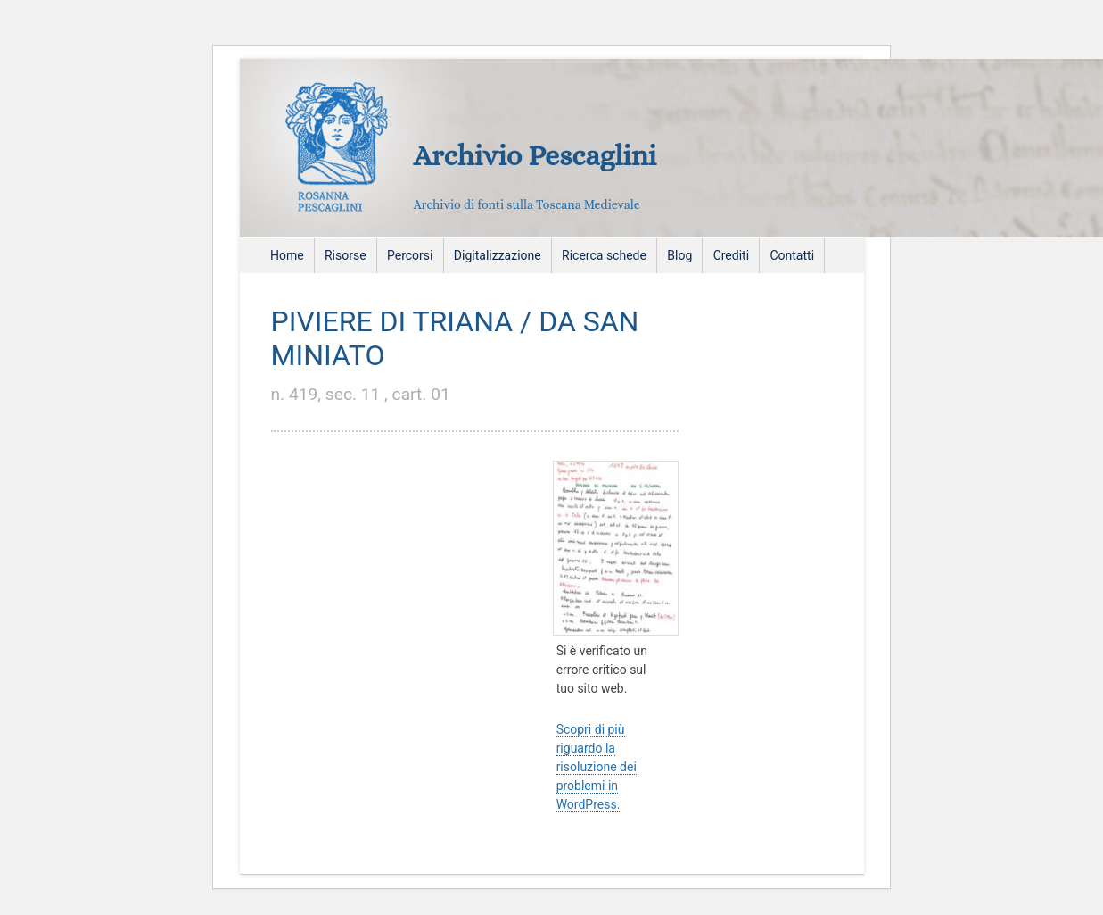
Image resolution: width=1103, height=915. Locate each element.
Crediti (731, 255)
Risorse (345, 255)
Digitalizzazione (497, 255)
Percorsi (409, 255)
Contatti (792, 255)
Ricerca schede (604, 255)
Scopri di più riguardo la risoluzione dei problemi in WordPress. (596, 766)
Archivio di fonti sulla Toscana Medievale (527, 204)
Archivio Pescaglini (535, 155)
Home (287, 255)
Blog (679, 255)
